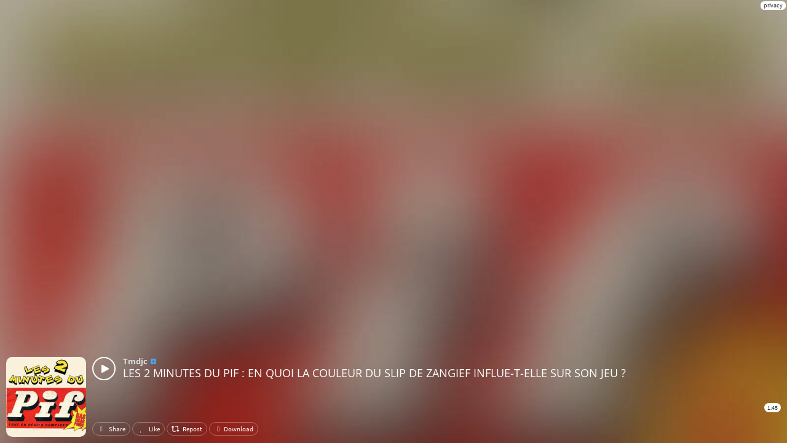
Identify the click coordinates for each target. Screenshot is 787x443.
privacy (773, 5)
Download (233, 429)
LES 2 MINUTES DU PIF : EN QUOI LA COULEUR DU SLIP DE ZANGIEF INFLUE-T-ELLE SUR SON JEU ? (374, 372)
